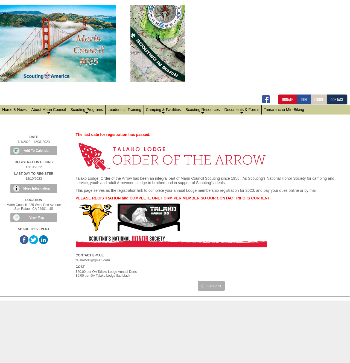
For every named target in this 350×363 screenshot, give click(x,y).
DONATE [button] (287, 99)
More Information (36, 188)
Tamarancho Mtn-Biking (284, 109)
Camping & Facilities (163, 111)
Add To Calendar (37, 151)
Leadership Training (124, 109)
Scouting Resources (202, 111)
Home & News (14, 109)
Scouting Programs (87, 111)
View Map (36, 217)
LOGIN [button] (318, 99)
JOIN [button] (304, 99)
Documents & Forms (241, 111)
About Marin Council (48, 111)
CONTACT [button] (337, 99)
